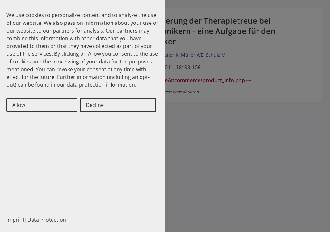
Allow (18, 105)
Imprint (15, 219)
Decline (95, 105)
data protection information (101, 84)
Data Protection (46, 219)
